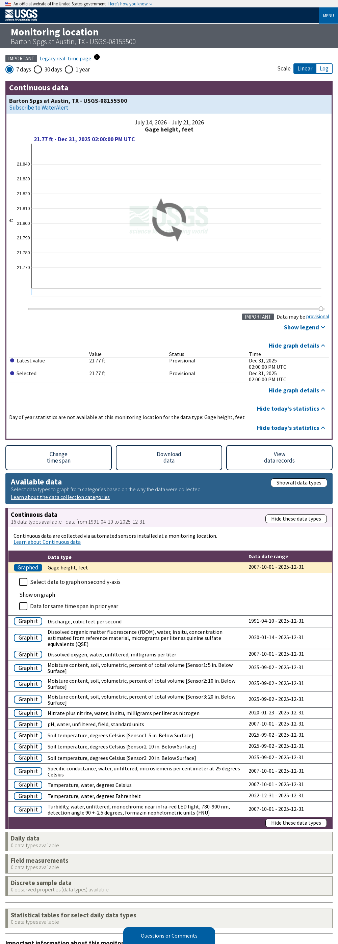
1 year (83, 69)
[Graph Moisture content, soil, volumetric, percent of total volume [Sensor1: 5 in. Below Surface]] (29, 667)
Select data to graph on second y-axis (75, 582)
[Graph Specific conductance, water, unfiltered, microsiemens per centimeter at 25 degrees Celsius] (29, 770)
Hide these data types (296, 518)
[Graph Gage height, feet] (29, 566)
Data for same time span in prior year (74, 606)
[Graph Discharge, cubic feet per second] (29, 620)
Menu (328, 15)
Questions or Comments (169, 935)
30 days (53, 69)
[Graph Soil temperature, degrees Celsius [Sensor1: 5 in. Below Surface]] (29, 734)
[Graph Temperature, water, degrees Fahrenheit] (29, 795)
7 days (23, 69)
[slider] (321, 308)
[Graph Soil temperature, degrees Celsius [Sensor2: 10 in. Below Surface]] (29, 745)
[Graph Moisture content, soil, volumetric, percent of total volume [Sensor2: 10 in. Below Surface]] (29, 683)
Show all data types (299, 482)
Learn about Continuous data (47, 541)
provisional (317, 317)
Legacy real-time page (66, 58)
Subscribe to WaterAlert (38, 108)
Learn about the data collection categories (60, 497)
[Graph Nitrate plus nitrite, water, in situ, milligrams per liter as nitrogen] (29, 712)
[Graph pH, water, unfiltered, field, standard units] (29, 723)
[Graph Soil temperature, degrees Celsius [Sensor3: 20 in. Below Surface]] (29, 757)
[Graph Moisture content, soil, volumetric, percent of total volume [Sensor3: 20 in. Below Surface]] (29, 698)
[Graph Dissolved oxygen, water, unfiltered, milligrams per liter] (29, 653)
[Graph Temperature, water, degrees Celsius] (29, 784)
